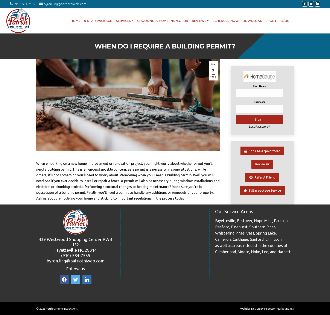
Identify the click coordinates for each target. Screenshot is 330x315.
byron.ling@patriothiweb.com (76, 260)
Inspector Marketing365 (279, 308)
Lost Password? (259, 126)
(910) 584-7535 (75, 255)
